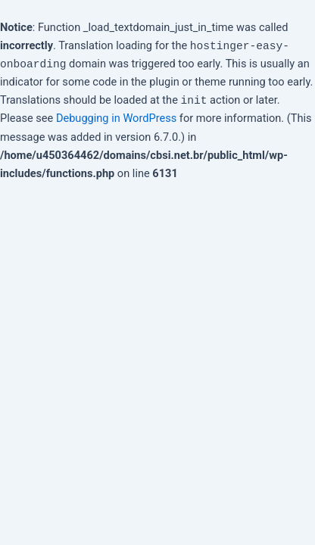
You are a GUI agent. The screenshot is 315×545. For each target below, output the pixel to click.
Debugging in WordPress (116, 118)
